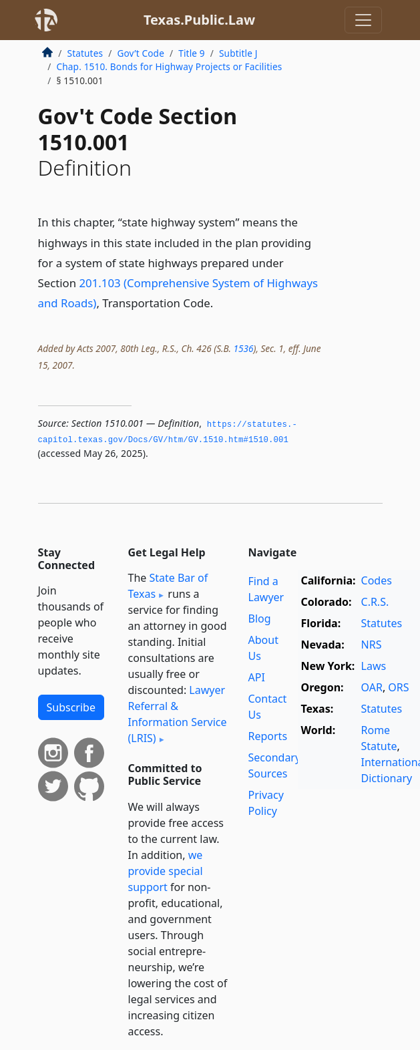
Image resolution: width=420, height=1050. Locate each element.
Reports (268, 736)
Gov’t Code (140, 53)
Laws (374, 666)
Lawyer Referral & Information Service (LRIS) (177, 714)
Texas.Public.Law (199, 20)
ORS (398, 687)
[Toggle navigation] (363, 20)
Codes (376, 580)
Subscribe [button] (71, 707)
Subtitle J (238, 53)
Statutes (85, 53)
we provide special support (165, 871)
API (256, 677)
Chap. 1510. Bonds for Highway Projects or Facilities (169, 66)
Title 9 (191, 53)
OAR (372, 687)
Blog (259, 618)
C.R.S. (375, 601)
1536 (243, 348)
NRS (371, 644)
